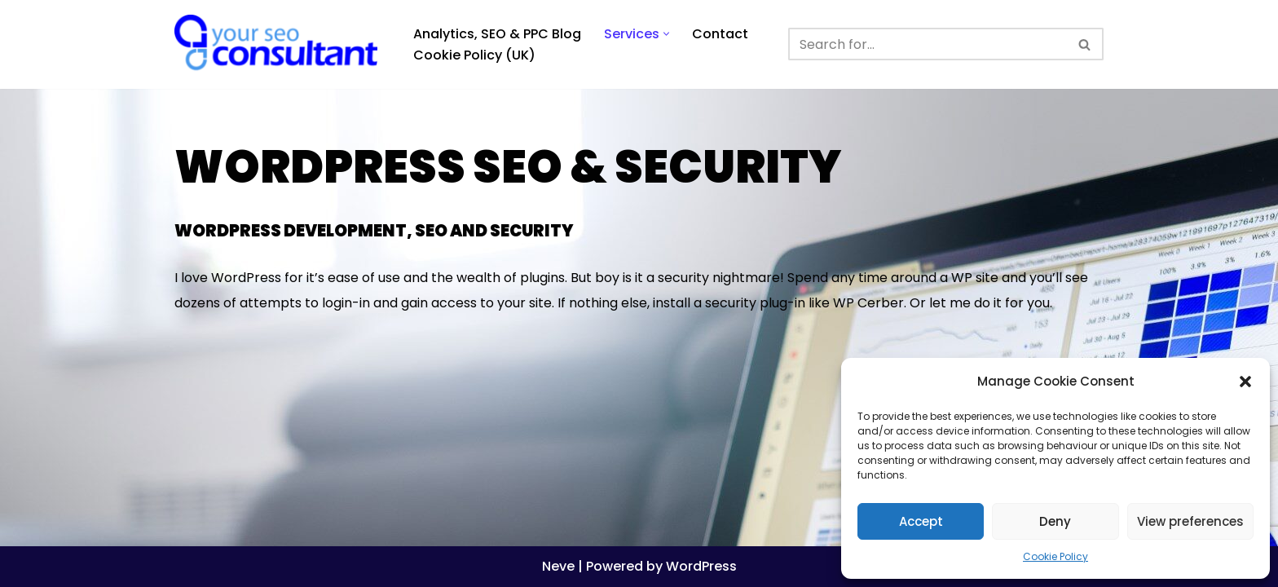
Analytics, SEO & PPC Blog (497, 33)
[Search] (927, 44)
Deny (1055, 521)
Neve (558, 566)
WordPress (701, 566)
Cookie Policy (1055, 556)
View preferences (1190, 521)
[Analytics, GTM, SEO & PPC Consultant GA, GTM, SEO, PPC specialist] (280, 44)
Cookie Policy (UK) (474, 55)
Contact (720, 33)
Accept (921, 521)
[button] (1245, 381)
